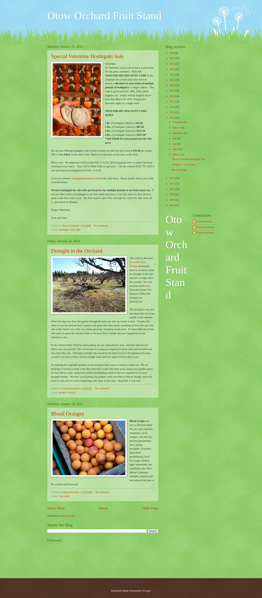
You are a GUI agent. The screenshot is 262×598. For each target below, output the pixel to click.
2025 (172, 58)
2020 (172, 85)
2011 (172, 189)
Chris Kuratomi (204, 221)
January (176, 154)
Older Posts (150, 508)
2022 (172, 74)
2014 (172, 117)
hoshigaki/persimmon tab (85, 178)
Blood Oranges (67, 414)
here (148, 285)
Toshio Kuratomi (205, 232)
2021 (172, 80)
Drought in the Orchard (76, 251)
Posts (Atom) (67, 515)
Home (103, 508)
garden (62, 392)
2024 (172, 63)
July (174, 138)
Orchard (71, 392)
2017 (172, 101)
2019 (172, 90)
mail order (75, 229)
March (176, 149)
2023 (172, 69)
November (178, 122)
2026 (172, 53)
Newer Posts (56, 508)
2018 (172, 96)
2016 (172, 107)
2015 (172, 112)
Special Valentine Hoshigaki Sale (87, 56)
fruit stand (64, 496)
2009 (172, 200)
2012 (172, 183)
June (175, 143)
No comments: (101, 225)
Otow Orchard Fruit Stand (104, 16)
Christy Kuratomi (205, 227)
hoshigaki (64, 229)
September (178, 133)
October (176, 127)
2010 (172, 194)
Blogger (146, 590)
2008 (172, 205)
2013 (172, 178)
